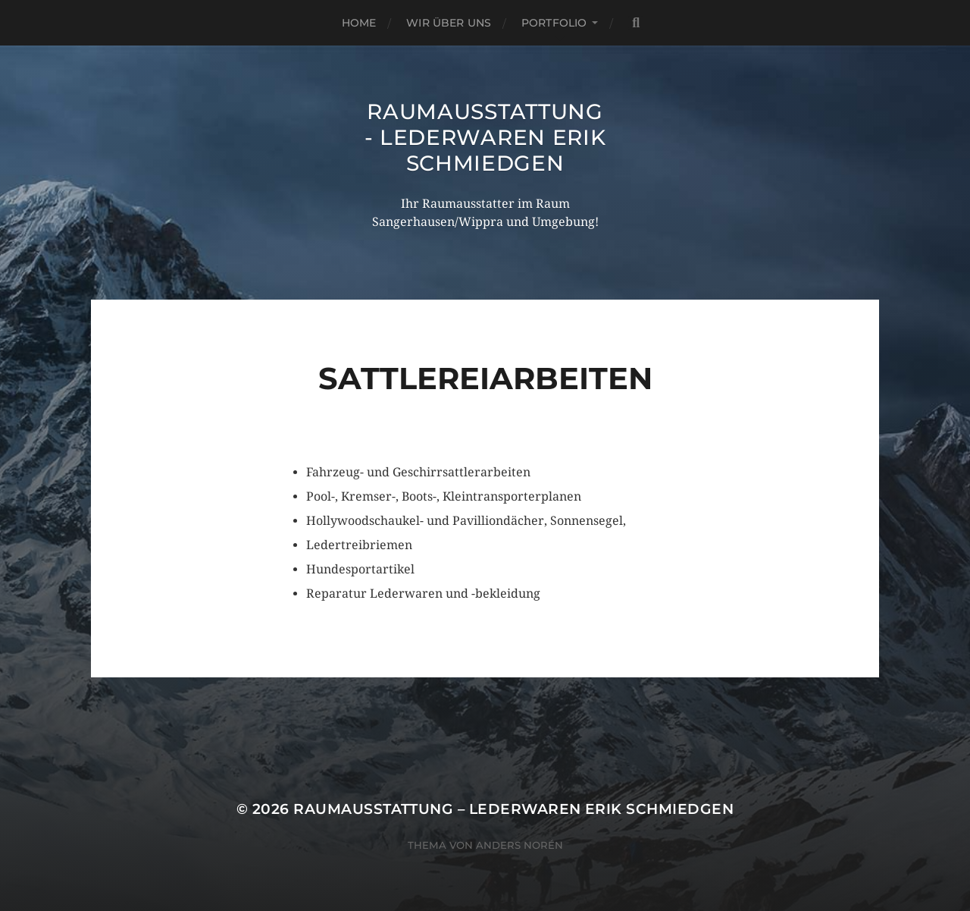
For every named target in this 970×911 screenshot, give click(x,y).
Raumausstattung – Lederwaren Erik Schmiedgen (513, 809)
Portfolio (554, 23)
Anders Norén (519, 845)
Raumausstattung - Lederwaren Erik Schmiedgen (485, 137)
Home (359, 23)
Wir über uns (448, 23)
